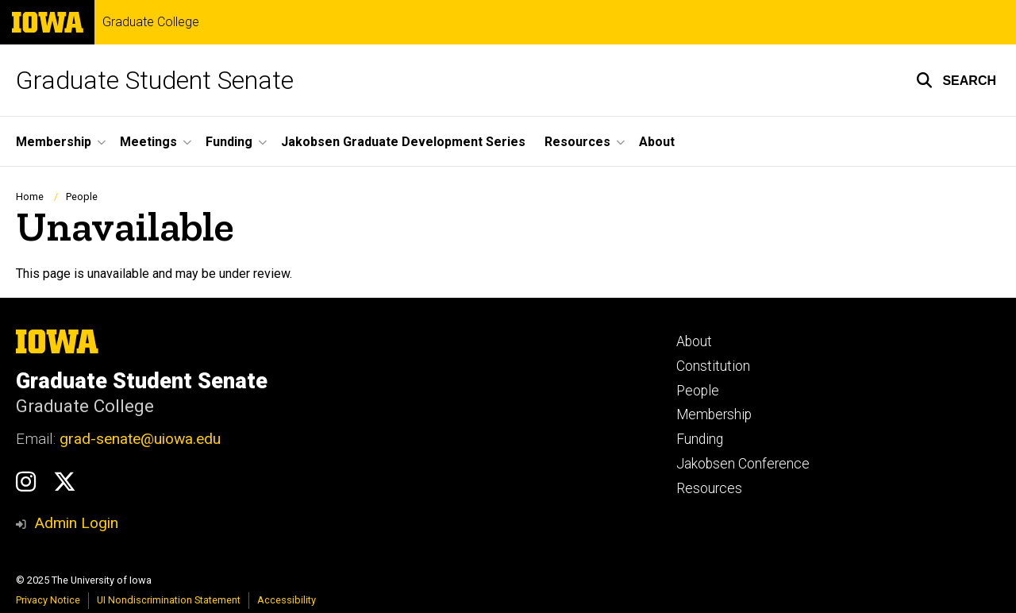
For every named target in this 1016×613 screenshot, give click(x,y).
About (694, 341)
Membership (714, 414)
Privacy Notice (48, 600)
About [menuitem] (657, 141)
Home (30, 196)
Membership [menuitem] (53, 141)
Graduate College (150, 22)
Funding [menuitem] (229, 141)
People (82, 196)
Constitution (713, 366)
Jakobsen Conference (743, 464)
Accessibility (286, 600)
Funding (699, 439)
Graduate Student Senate (155, 80)
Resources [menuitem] (577, 141)
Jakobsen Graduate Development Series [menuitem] (403, 141)
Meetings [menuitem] (148, 141)
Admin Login (76, 523)
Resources (709, 488)
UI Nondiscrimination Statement (169, 600)
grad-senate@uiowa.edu (140, 439)
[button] (956, 80)
